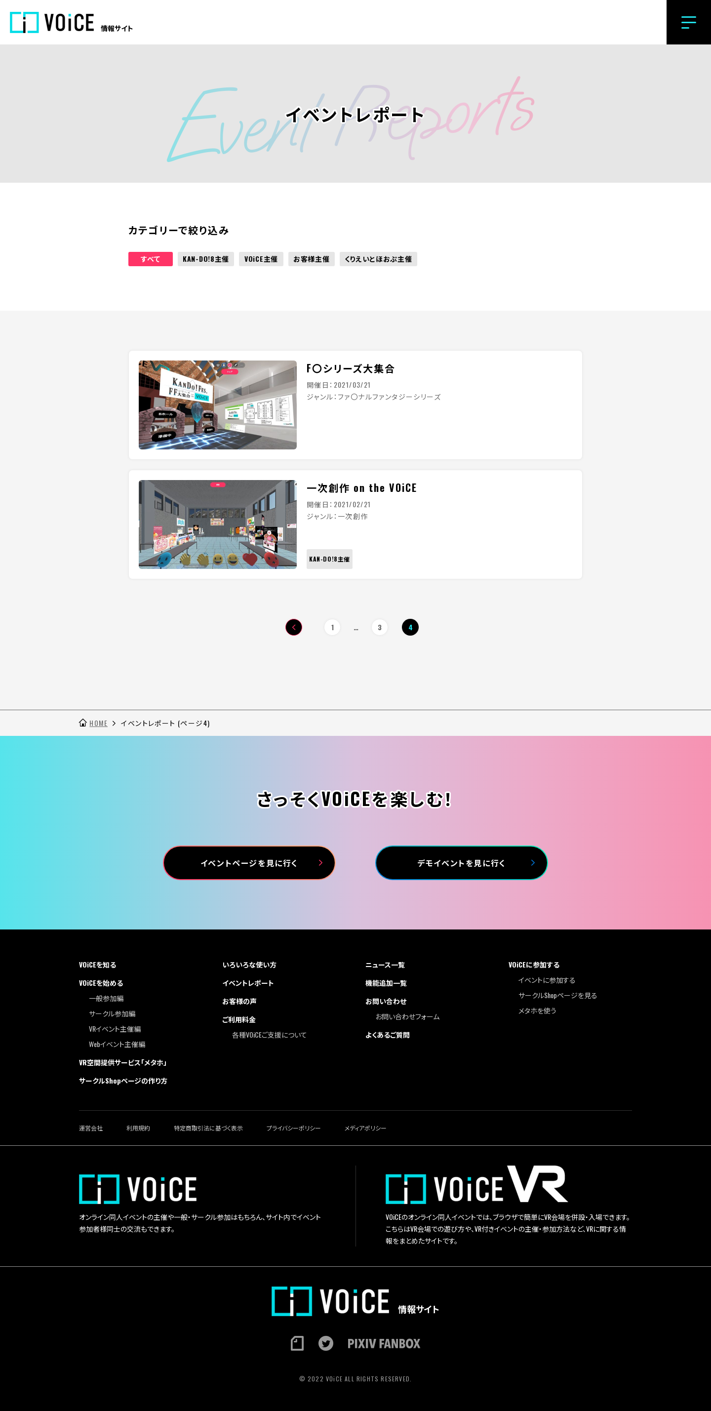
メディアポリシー (366, 1128)
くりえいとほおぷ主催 (378, 258)
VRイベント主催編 (115, 1028)
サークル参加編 (112, 1013)
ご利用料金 (239, 1019)
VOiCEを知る (97, 964)
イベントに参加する (547, 979)
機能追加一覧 (386, 982)
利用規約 (138, 1128)
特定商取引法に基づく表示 (208, 1128)
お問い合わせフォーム (407, 1016)
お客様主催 (311, 258)
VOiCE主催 (261, 258)
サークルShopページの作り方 (123, 1080)
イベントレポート (248, 982)
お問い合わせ (385, 1001)
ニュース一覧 (385, 964)
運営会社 (91, 1128)
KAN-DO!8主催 (206, 258)
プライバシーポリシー (294, 1128)
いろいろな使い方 (249, 964)
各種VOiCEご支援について (269, 1034)
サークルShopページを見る (557, 995)
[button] (689, 22)
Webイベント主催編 (117, 1044)
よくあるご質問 (387, 1034)
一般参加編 (106, 998)
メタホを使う (537, 1010)
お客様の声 (239, 1001)
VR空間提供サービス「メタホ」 (123, 1062)
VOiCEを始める (101, 982)
